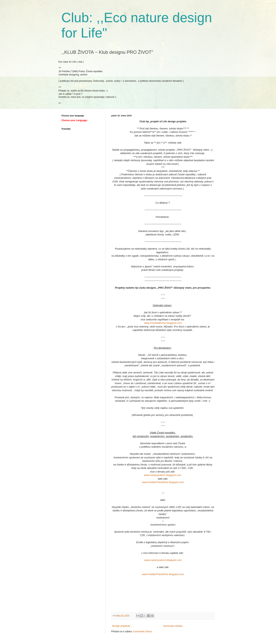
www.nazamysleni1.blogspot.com (162, 475)
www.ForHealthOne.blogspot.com (163, 323)
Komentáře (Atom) (142, 631)
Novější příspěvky (121, 626)
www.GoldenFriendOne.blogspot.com (163, 482)
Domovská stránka (172, 626)
